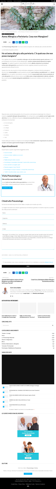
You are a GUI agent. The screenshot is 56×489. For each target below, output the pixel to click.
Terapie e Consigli (6, 333)
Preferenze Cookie (30, 484)
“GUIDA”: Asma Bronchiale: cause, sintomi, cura (15, 172)
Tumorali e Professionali (7, 346)
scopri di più (26, 293)
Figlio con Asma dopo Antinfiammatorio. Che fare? (27, 316)
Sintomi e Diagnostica (7, 339)
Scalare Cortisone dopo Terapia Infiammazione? (44, 316)
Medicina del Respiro (38, 293)
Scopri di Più (28, 473)
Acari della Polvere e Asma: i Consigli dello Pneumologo (9, 316)
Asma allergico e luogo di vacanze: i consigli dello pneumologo (19, 169)
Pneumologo (38, 290)
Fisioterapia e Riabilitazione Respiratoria (11, 348)
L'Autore (5, 463)
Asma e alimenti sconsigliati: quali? (12, 164)
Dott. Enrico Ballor (6, 38)
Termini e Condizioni (17, 1)
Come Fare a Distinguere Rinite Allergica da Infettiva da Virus (42, 280)
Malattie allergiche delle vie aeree (12, 159)
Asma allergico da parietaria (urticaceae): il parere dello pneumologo (20, 162)
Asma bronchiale (8, 152)
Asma (3, 335)
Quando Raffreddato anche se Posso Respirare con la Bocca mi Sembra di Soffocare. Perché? (12, 281)
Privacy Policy (3, 1)
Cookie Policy (9, 1)
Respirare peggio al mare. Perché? (12, 167)
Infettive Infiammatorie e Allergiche (10, 343)
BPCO (3, 341)
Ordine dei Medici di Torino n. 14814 (23, 481)
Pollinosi (6, 157)
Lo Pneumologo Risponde (8, 337)
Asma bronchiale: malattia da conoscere (13, 155)
